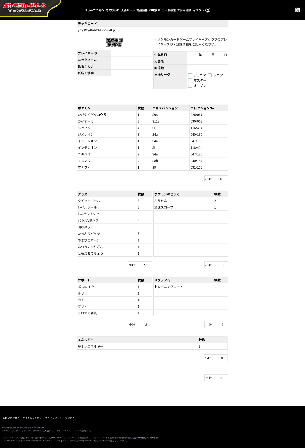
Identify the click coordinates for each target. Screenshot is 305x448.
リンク (68, 417)
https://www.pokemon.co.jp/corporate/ (89, 440)
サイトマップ (52, 417)
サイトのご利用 (31, 417)
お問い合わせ (10, 417)
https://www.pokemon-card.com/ (34, 440)
